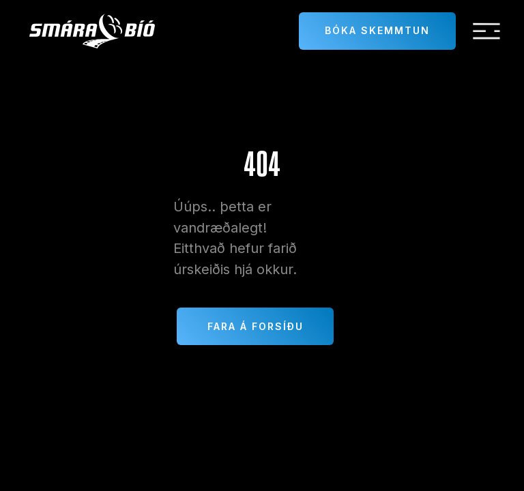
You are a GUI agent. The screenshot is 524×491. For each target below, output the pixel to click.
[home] (92, 31)
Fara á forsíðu (255, 326)
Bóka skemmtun (377, 30)
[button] (486, 31)
